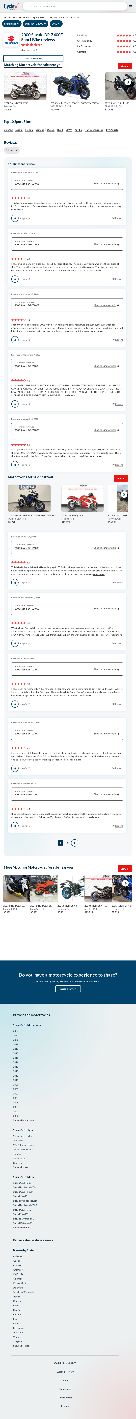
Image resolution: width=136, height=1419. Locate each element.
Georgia (17, 1301)
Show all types (20, 1167)
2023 (15, 1030)
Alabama (17, 1256)
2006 (15, 1098)
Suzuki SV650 (20, 1196)
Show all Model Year (23, 1120)
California (18, 1274)
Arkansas (18, 1269)
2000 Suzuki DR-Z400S (67, 183)
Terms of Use (65, 1397)
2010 (15, 1080)
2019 (15, 1044)
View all (125, 66)
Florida (16, 1296)
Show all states (21, 1345)
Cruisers (17, 1162)
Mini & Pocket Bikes (23, 1145)
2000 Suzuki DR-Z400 (67, 366)
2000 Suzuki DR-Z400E (67, 244)
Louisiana (18, 1332)
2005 (15, 1102)
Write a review (33, 58)
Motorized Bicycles (23, 1149)
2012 (15, 1071)
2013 (15, 1066)
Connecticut (19, 1283)
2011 (15, 1075)
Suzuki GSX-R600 (22, 1182)
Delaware (18, 1287)
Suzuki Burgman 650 (23, 1218)
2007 (15, 1093)
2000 (54, 23)
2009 (15, 1084)
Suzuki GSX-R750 (22, 1209)
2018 (15, 1048)
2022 (15, 1035)
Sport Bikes (10, 23)
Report (119, 218)
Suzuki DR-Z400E (34, 23)
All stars (10, 150)
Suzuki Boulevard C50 (24, 1187)
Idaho (16, 1305)
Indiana (17, 1314)
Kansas (17, 1323)
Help (65, 1380)
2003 (15, 1111)
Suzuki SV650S (20, 1214)
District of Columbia (23, 1292)
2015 (15, 1057)
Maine (16, 1336)
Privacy (65, 1406)
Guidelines (65, 1388)
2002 (15, 1116)
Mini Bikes (18, 1140)
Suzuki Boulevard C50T (25, 1205)
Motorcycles (19, 1158)
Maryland (18, 1341)
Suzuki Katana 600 (22, 1223)
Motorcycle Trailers (23, 1136)
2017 (15, 1053)
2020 (15, 1039)
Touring (17, 1154)
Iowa (15, 1319)
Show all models (21, 1227)
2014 (15, 1062)
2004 (15, 1107)
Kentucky (18, 1327)
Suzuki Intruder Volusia (25, 1200)
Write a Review (68, 988)
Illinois (16, 1310)
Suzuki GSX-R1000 (22, 1191)
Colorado (18, 1278)
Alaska (16, 1260)
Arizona (17, 1265)
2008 (15, 1089)
